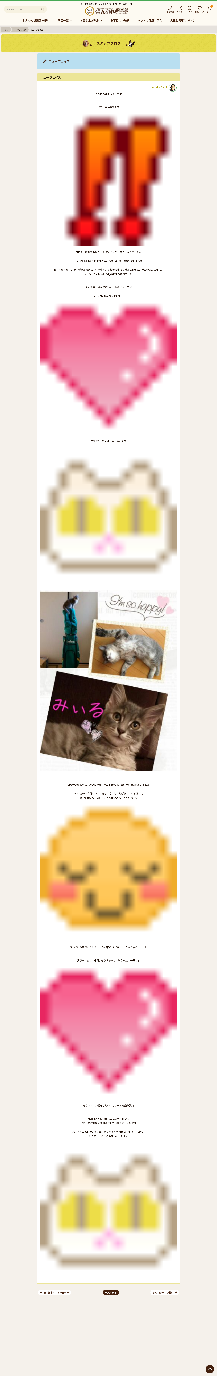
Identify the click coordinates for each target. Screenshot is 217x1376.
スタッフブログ (20, 29)
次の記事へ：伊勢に (163, 1292)
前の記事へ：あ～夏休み (56, 1292)
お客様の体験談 (120, 20)
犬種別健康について (182, 20)
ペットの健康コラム (150, 20)
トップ (5, 29)
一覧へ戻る (111, 1292)
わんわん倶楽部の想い (36, 20)
